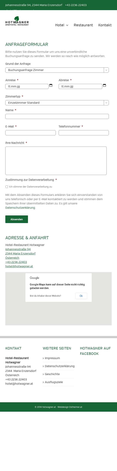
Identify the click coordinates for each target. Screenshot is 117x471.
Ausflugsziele (54, 382)
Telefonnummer (71, 126)
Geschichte (52, 374)
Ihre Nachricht (16, 143)
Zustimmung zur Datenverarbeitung (31, 180)
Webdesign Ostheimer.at (70, 407)
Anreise (11, 80)
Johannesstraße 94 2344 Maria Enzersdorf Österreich (20, 254)
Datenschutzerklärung (20, 208)
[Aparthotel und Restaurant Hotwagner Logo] (17, 17)
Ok (81, 295)
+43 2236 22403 (16, 262)
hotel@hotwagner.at (19, 266)
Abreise (65, 80)
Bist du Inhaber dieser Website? (45, 296)
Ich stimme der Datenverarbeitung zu (30, 186)
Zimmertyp (14, 96)
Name (10, 110)
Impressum (52, 358)
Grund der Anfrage (17, 64)
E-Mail (11, 126)
